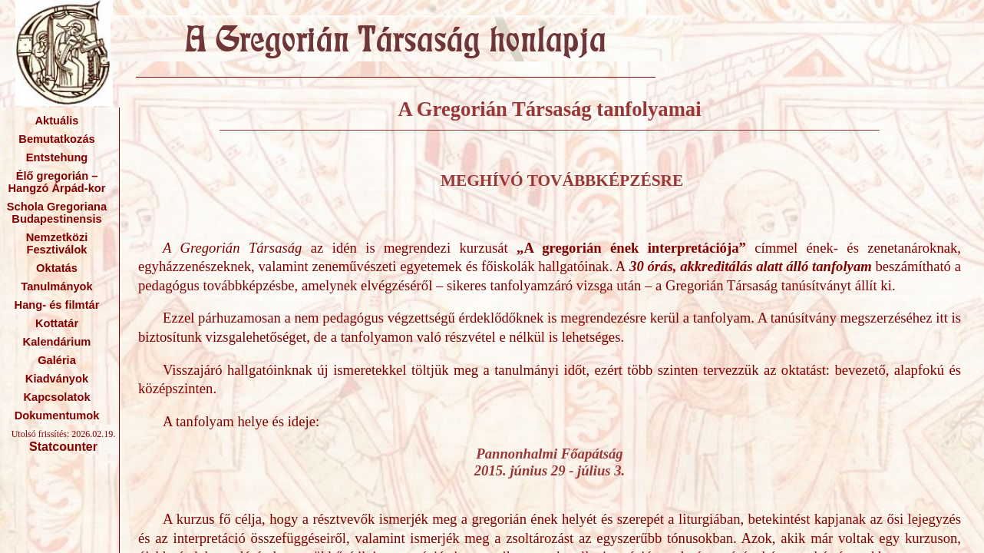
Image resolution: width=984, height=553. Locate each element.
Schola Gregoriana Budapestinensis (57, 212)
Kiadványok (56, 379)
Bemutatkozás (56, 139)
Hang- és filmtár (57, 305)
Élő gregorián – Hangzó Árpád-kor (56, 182)
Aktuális (56, 120)
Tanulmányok (56, 286)
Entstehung (57, 157)
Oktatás (57, 268)
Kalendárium (57, 342)
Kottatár (56, 323)
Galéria (57, 360)
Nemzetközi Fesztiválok (57, 243)
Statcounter (63, 446)
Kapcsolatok (56, 397)
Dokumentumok (57, 415)
